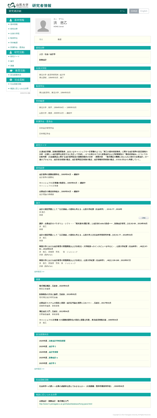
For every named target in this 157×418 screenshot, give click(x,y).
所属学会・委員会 (17, 47)
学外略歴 (14, 43)
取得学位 (14, 38)
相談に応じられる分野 (19, 89)
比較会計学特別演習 (57, 341)
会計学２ (52, 346)
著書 (12, 66)
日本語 (134, 11)
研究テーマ (14, 56)
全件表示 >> (39, 272)
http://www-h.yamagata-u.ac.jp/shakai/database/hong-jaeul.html (65, 404)
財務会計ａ (53, 358)
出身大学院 (14, 34)
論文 (12, 61)
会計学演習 (53, 352)
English (143, 11)
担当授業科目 (15, 75)
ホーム (122, 11)
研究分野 (14, 29)
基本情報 (14, 24)
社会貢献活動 (15, 84)
